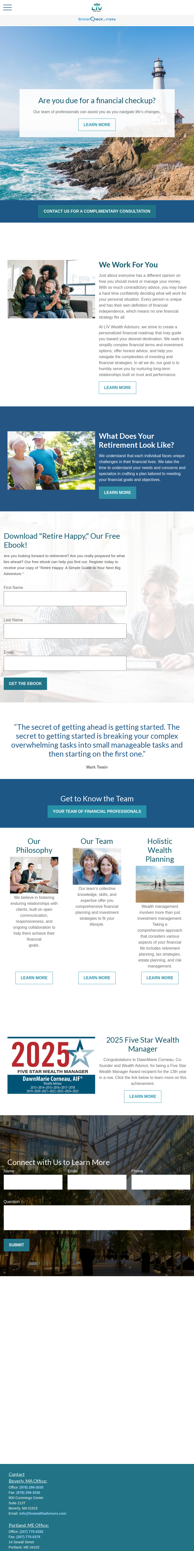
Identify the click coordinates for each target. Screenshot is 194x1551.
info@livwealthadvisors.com (42, 1513)
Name (9, 1171)
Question (12, 1202)
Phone (137, 1171)
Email (9, 652)
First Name (13, 587)
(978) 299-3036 (28, 1493)
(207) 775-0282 (32, 1532)
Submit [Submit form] (16, 1245)
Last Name (13, 620)
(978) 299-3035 (32, 1487)
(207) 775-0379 (28, 1537)
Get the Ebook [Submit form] (25, 683)
